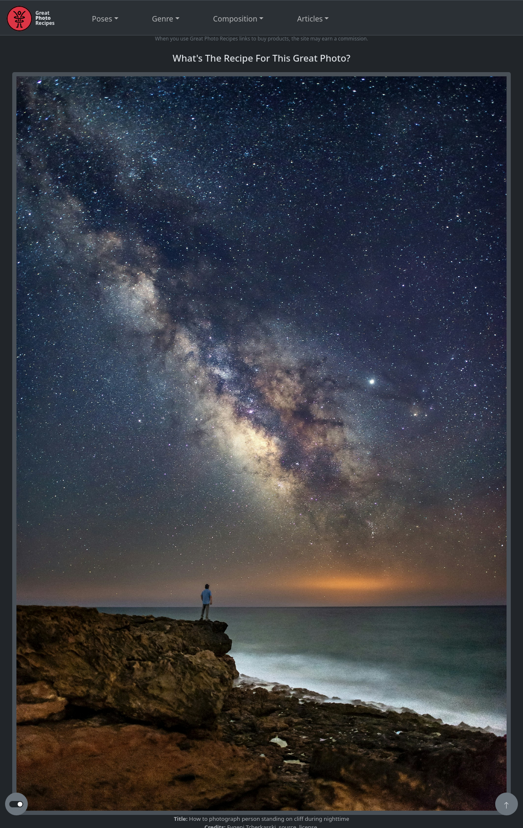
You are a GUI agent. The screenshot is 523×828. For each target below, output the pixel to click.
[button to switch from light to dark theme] (16, 804)
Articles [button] (310, 18)
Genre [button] (162, 18)
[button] (506, 805)
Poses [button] (102, 18)
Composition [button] (235, 18)
